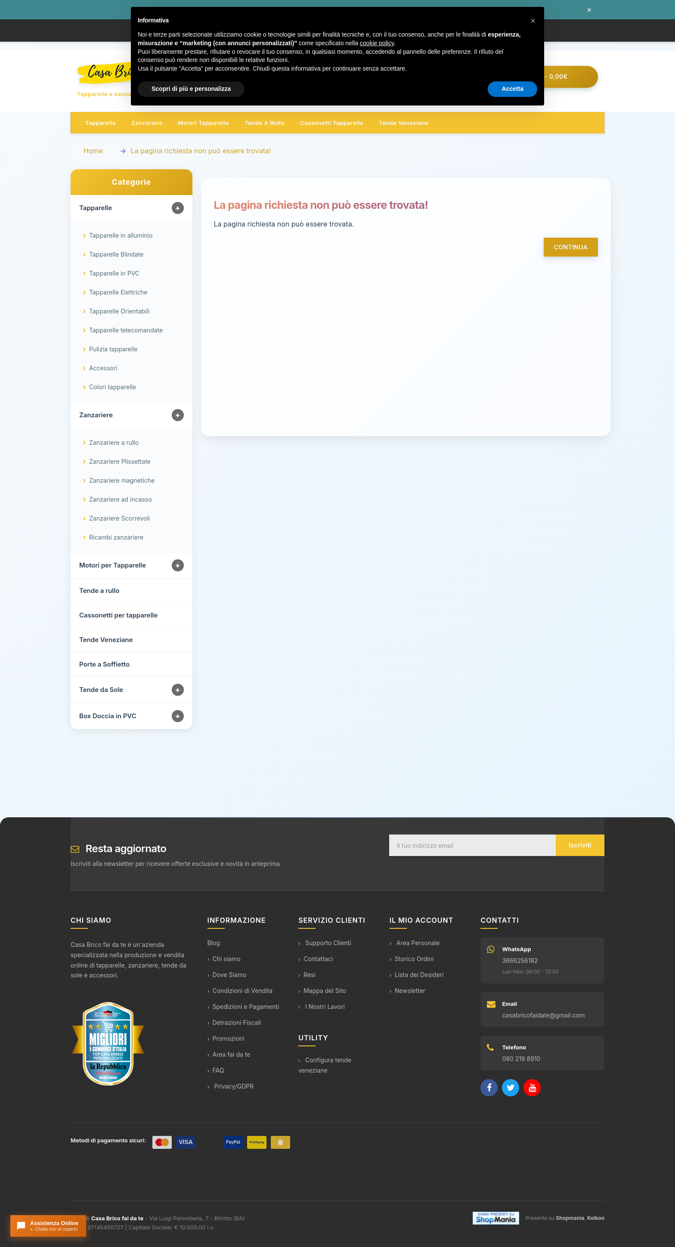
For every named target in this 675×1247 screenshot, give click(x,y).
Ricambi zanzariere (116, 537)
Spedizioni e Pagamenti (243, 1007)
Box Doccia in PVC (107, 716)
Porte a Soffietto (104, 665)
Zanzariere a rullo (114, 443)
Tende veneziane (403, 123)
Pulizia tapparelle (113, 349)
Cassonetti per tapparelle (118, 615)
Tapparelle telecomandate (126, 330)
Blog (213, 943)
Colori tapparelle (112, 387)
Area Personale (415, 943)
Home (93, 151)
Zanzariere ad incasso (120, 499)
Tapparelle (100, 123)
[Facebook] (489, 1088)
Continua (571, 247)
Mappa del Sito (322, 991)
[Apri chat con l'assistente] (48, 1226)
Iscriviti (580, 845)
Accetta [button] (512, 88)
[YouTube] (532, 1088)
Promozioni (226, 1038)
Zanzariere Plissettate (120, 461)
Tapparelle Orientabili (119, 311)
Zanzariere (147, 123)
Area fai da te (229, 1054)
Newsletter (407, 991)
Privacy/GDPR (230, 1086)
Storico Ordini (411, 959)
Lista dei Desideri (417, 975)
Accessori (103, 368)
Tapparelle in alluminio (120, 235)
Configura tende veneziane (324, 1065)
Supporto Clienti (324, 943)
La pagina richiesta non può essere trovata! (201, 151)
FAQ (215, 1070)
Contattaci (315, 959)
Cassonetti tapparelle (331, 123)
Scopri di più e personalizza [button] (191, 88)
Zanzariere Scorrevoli (119, 518)
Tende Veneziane (106, 640)
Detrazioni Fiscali (234, 1023)
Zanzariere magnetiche (122, 480)
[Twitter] (510, 1088)
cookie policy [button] (377, 43)
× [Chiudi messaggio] (589, 10)
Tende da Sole (101, 690)
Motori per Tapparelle (112, 565)
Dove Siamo (227, 975)
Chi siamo (224, 959)
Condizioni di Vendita (240, 991)
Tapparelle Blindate (116, 254)
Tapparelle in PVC (114, 273)
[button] (533, 21)
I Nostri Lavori (321, 1007)
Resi (307, 975)
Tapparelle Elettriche (118, 292)
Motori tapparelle (203, 123)
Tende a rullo (265, 123)
